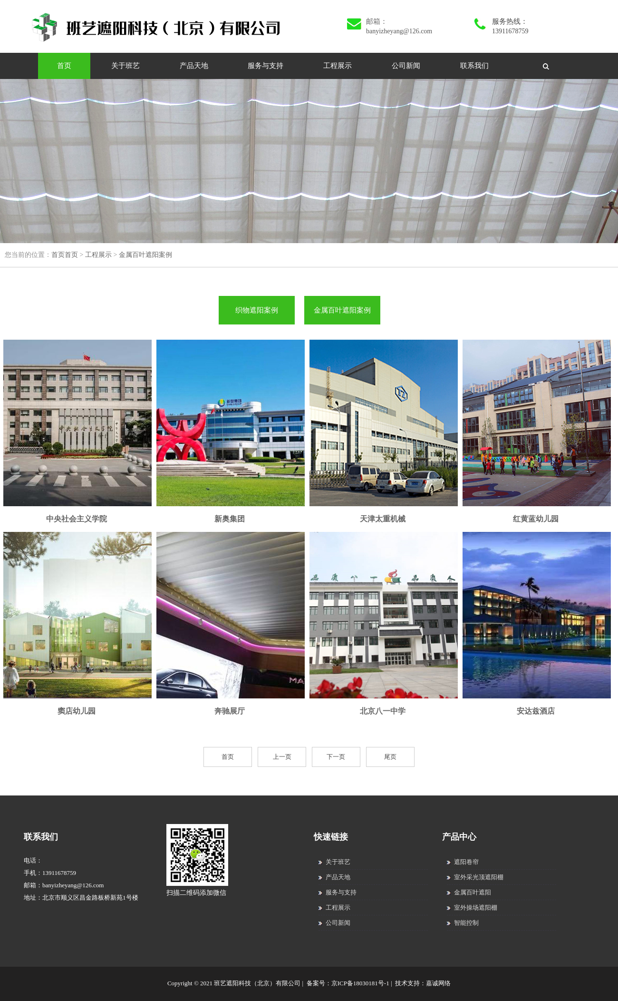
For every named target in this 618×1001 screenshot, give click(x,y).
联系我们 (474, 65)
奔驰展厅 (229, 711)
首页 (64, 65)
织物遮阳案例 (256, 310)
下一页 (336, 756)
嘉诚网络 (438, 983)
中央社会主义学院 (76, 519)
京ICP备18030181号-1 (360, 983)
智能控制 (463, 922)
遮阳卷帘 (463, 861)
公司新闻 (406, 65)
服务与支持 (265, 65)
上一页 (282, 756)
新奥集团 (229, 519)
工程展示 (337, 65)
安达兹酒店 (536, 711)
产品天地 (194, 65)
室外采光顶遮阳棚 (475, 877)
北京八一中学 (383, 711)
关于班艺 (125, 65)
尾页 (390, 756)
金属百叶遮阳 (469, 892)
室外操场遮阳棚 (472, 907)
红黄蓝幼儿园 (536, 519)
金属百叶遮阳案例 (145, 254)
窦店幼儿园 (77, 711)
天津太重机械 (383, 519)
